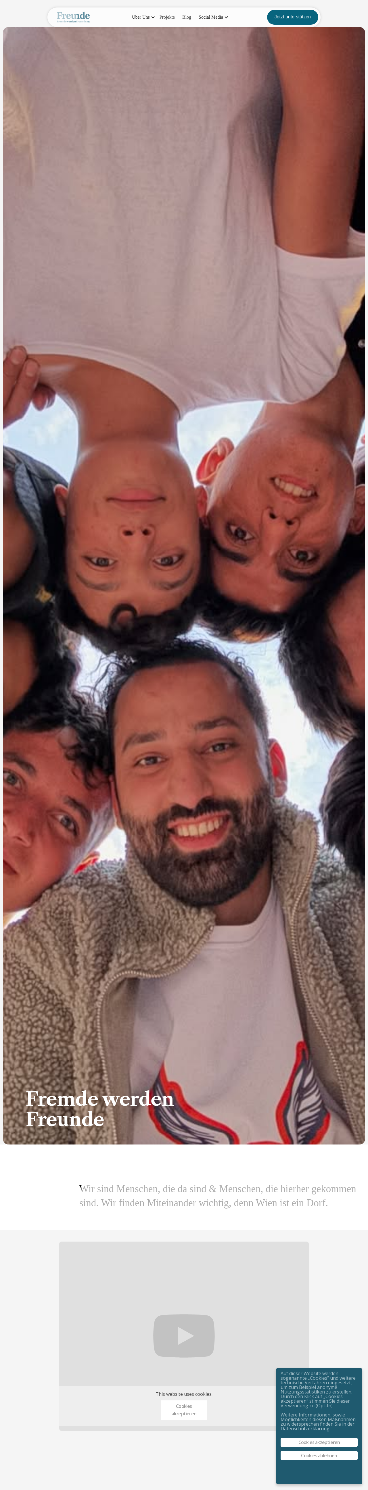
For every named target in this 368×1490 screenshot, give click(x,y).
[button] (142, 17)
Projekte (167, 17)
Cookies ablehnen (319, 1455)
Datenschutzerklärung (305, 1428)
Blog (186, 17)
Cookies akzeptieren (184, 1410)
